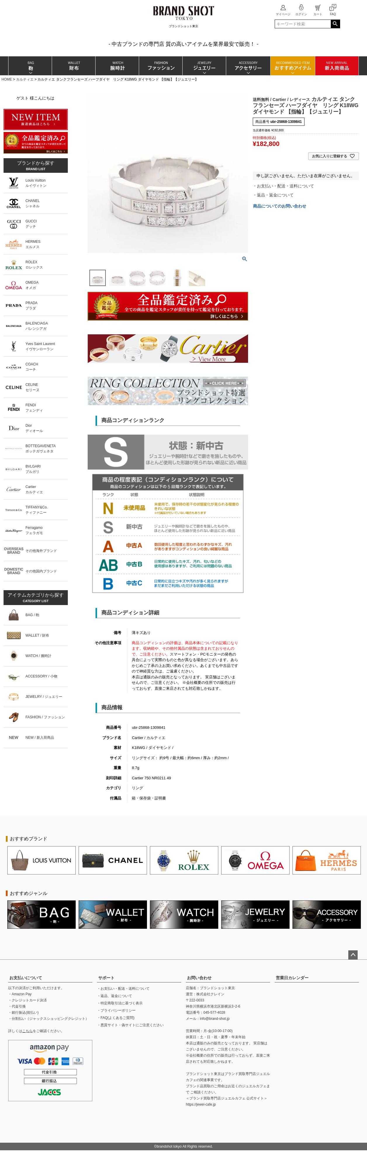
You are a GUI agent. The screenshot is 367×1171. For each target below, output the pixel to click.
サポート (106, 977)
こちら (27, 1031)
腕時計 (117, 65)
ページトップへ (353, 955)
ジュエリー (204, 65)
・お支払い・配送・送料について (283, 186)
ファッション (160, 65)
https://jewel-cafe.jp (201, 1104)
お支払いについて (25, 977)
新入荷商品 (337, 65)
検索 (335, 24)
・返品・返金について (273, 195)
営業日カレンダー (292, 977)
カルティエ (25, 79)
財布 (73, 65)
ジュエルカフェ (254, 1086)
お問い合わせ (199, 977)
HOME (6, 79)
